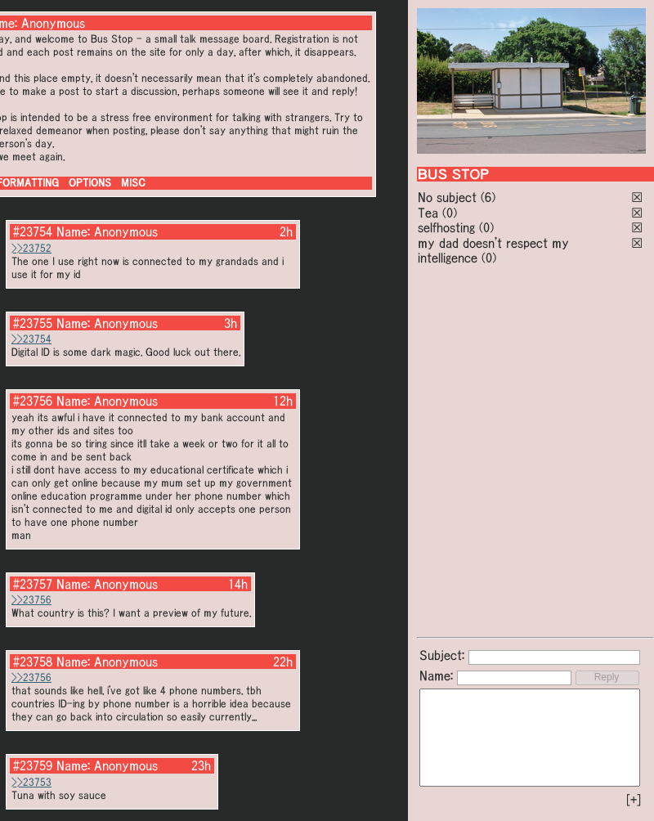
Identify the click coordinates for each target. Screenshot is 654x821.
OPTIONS (90, 182)
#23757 (32, 583)
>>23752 (31, 248)
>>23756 (31, 599)
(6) (488, 197)
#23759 (32, 765)
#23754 (32, 231)
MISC (133, 182)
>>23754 (31, 339)
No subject (449, 197)
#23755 (32, 323)
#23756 (32, 400)
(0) (449, 212)
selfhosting (446, 227)
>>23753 (31, 782)
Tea (428, 212)
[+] (633, 799)
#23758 (32, 661)
